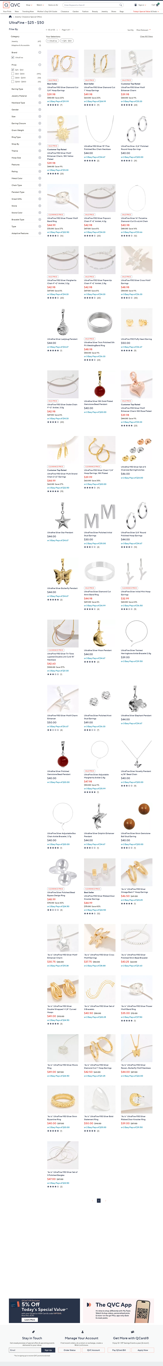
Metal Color (17, 178)
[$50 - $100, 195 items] (26, 73)
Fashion (85, 11)
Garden (76, 11)
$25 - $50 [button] (67, 41)
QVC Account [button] (93, 1350)
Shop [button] (28, 5)
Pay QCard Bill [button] (119, 1350)
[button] (136, 5)
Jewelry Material (19, 96)
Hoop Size (16, 157)
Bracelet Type (18, 219)
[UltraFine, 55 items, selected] (26, 57)
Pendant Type (18, 192)
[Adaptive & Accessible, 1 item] (26, 45)
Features (16, 164)
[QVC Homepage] (10, 16)
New (17, 11)
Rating (15, 171)
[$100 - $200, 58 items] (26, 77)
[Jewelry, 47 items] (26, 41)
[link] (59, 30)
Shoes (113, 11)
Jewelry (104, 11)
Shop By (15, 144)
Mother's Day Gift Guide (47, 11)
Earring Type (17, 89)
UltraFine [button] (53, 41)
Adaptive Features (20, 233)
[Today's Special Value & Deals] (146, 11)
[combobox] (90, 5)
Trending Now (28, 11)
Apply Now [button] (143, 1350)
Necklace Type (18, 102)
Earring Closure (19, 123)
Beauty (95, 11)
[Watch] (39, 5)
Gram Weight (18, 130)
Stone (14, 206)
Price (14, 65)
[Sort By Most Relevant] (144, 30)
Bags (122, 11)
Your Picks (7, 11)
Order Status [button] (70, 1350)
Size (13, 116)
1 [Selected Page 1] (98, 1201)
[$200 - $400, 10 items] (26, 81)
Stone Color (17, 212)
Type (14, 226)
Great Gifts (17, 199)
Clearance (65, 11)
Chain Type (17, 185)
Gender (15, 109)
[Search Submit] (121, 5)
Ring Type (16, 137)
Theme (15, 151)
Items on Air (53, 5)
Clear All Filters (146, 36)
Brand (14, 52)
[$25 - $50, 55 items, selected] (26, 69)
